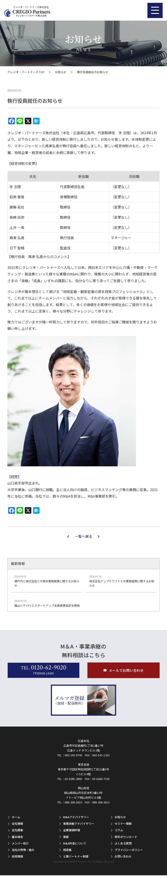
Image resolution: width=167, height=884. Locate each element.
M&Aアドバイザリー (76, 817)
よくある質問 (123, 843)
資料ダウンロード (126, 837)
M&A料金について (74, 843)
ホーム (16, 817)
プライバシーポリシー (129, 850)
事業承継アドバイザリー (78, 823)
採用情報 (17, 856)
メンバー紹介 (20, 843)
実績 (66, 837)
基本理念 (17, 837)
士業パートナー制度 (76, 856)
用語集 (67, 850)
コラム (119, 830)
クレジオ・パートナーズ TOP (25, 72)
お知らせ (60, 72)
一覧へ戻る (83, 536)
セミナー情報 (123, 823)
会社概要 (17, 830)
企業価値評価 (71, 830)
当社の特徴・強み (23, 850)
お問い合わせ (123, 856)
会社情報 (17, 823)
